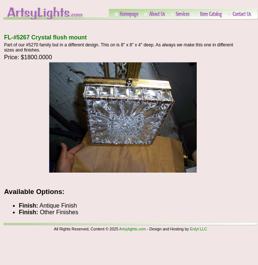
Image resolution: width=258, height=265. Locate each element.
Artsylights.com (132, 229)
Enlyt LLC (198, 229)
